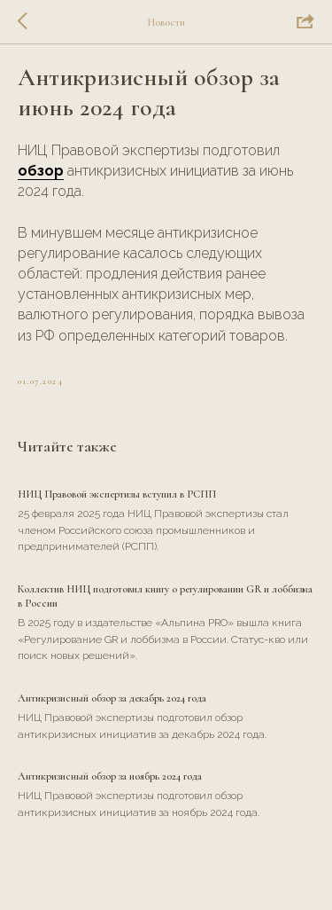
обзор (41, 170)
